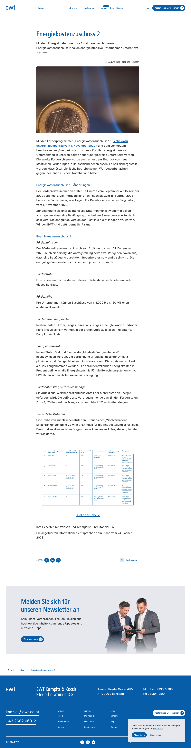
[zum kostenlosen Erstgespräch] (169, 713)
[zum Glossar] (61, 727)
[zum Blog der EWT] (112, 721)
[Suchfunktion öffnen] (148, 8)
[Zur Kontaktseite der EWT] (114, 727)
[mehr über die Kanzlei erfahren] (73, 8)
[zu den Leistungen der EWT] (89, 727)
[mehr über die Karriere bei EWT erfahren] (114, 716)
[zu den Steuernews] (63, 721)
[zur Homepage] (10, 8)
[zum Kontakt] (168, 8)
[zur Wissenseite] (41, 8)
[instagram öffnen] (88, 742)
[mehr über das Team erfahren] (89, 721)
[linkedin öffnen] (93, 742)
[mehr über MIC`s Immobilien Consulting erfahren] (88, 8)
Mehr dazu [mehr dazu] (158, 728)
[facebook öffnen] (82, 742)
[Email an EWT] (22, 712)
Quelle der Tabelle (88, 515)
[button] (139, 734)
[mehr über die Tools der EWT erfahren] (60, 716)
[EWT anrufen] (21, 721)
